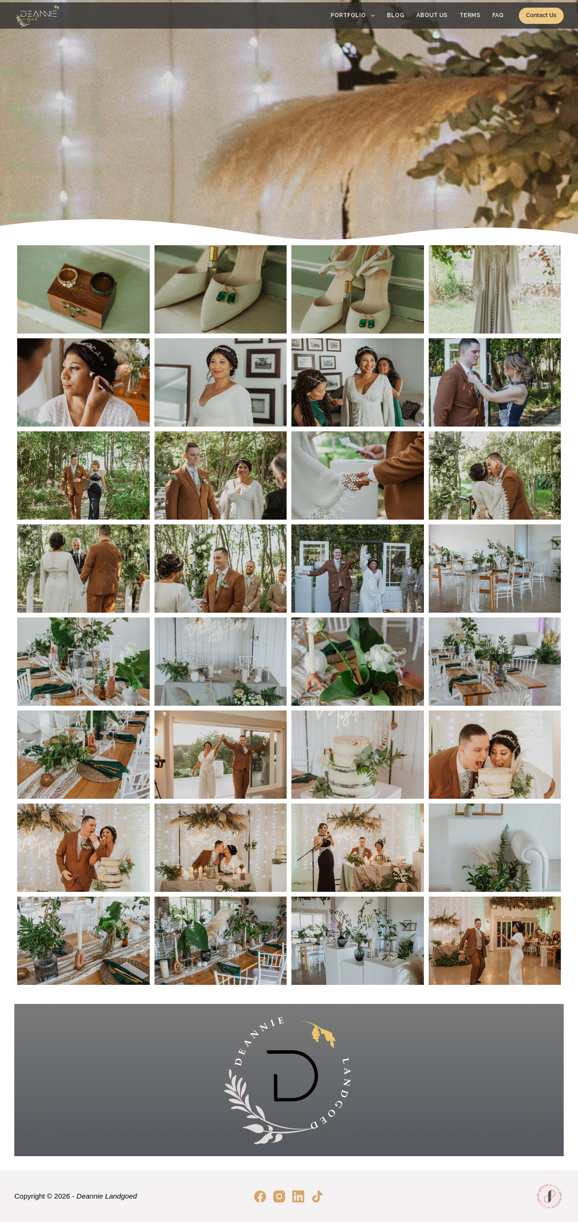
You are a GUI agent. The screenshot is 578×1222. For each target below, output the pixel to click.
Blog (395, 15)
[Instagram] (279, 1196)
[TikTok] (317, 1196)
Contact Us (541, 15)
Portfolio (354, 15)
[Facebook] (260, 1196)
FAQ (498, 15)
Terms (469, 15)
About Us (431, 15)
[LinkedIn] (298, 1196)
